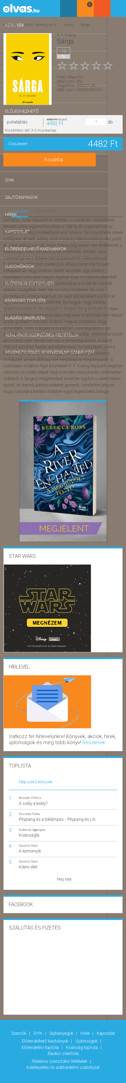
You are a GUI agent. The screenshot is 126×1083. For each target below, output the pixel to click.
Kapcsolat (106, 1027)
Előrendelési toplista (41, 1038)
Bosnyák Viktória (30, 793)
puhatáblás (17, 121)
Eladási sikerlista (63, 1043)
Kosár (100, 11)
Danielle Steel (28, 841)
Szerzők (19, 1027)
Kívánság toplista (82, 1038)
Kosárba (63, 158)
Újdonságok (86, 1033)
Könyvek (10, 24)
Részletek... (46, 739)
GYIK (38, 1027)
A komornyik (30, 846)
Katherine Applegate (32, 825)
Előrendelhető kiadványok (45, 1033)
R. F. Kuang (66, 34)
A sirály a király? (33, 799)
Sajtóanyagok (61, 1027)
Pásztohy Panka (29, 809)
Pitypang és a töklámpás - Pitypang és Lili (57, 814)
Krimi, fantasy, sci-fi (40, 24)
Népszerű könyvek (35, 777)
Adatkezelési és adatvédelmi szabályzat (63, 1053)
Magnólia (76, 72)
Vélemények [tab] (46, 210)
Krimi (68, 24)
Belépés (117, 10)
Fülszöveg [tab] (19, 210)
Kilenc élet (28, 862)
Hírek (85, 1027)
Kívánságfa (29, 830)
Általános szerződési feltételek (60, 1049)
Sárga (84, 24)
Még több (64, 875)
